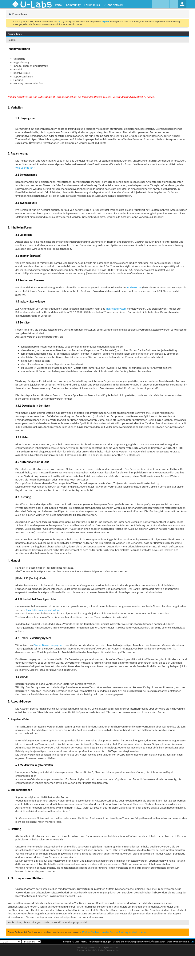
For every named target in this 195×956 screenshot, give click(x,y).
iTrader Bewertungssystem (49, 645)
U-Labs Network (113, 5)
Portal (58, 5)
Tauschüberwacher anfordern (43, 610)
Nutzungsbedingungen (100, 941)
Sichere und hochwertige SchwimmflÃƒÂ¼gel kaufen (139, 941)
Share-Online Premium (178, 941)
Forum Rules (92, 5)
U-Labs (76, 941)
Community (73, 5)
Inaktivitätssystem (116, 308)
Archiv (84, 941)
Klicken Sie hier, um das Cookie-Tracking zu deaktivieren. (114, 932)
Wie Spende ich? (25, 167)
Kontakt (67, 941)
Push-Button (134, 287)
